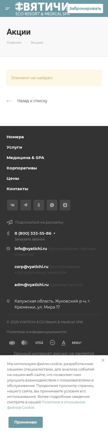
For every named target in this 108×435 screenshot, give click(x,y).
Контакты (17, 188)
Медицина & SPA (25, 157)
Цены (13, 178)
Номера (15, 136)
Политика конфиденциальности (37, 332)
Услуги (14, 147)
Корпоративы (22, 168)
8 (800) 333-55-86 (33, 233)
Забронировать (85, 8)
